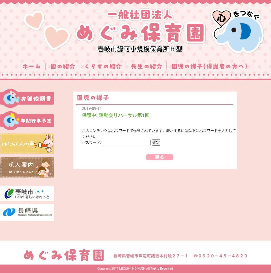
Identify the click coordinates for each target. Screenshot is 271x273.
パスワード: (116, 142)
